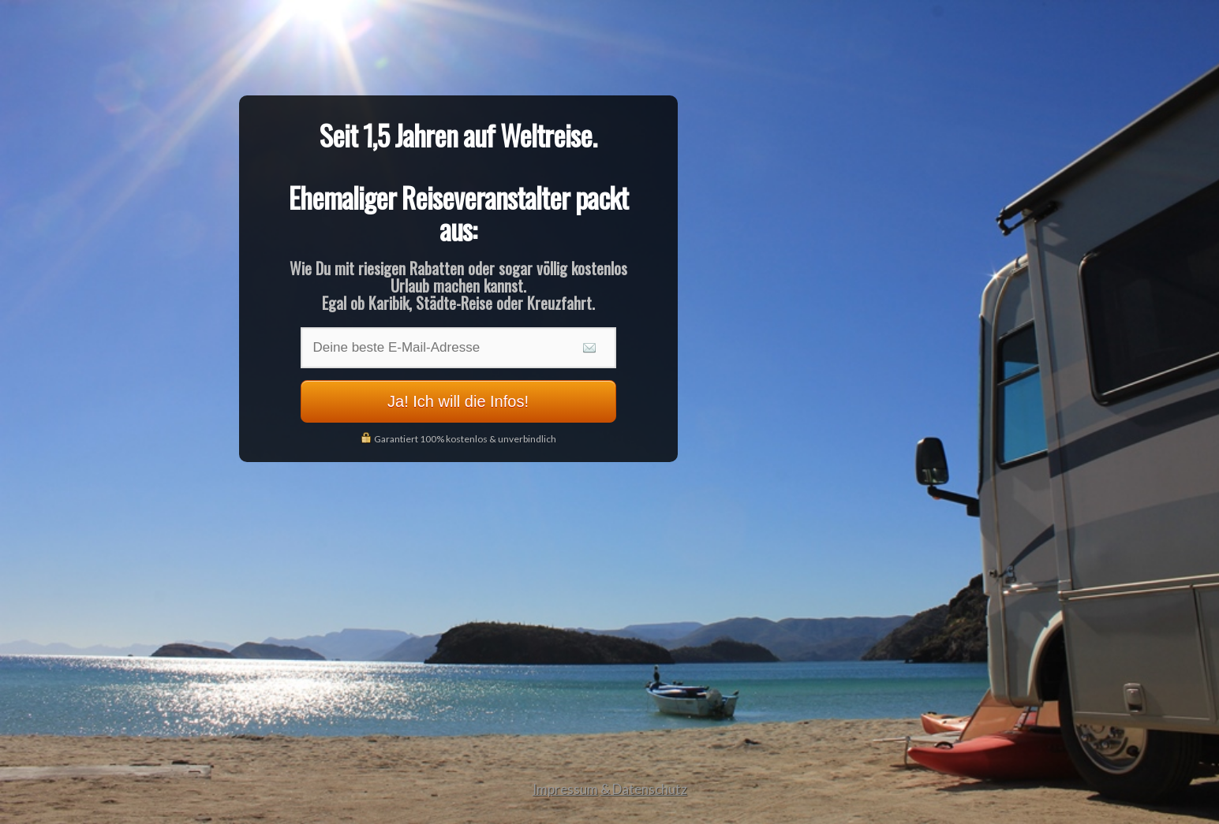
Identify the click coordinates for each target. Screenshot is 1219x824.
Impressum (565, 789)
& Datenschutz (643, 789)
